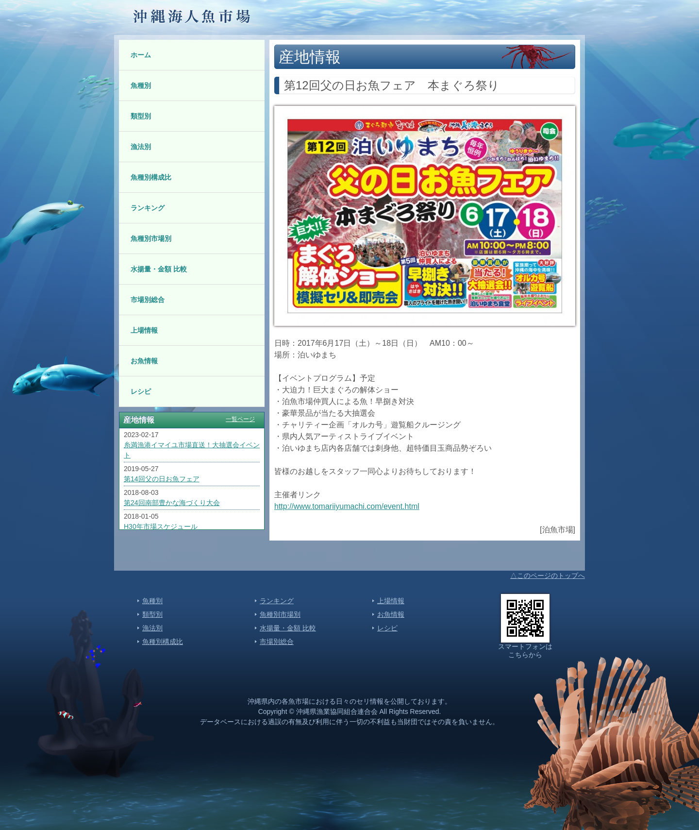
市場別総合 (148, 300)
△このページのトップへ (547, 575)
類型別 (141, 116)
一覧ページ (240, 419)
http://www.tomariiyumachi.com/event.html (346, 506)
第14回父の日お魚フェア (162, 479)
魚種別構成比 (151, 177)
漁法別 (141, 147)
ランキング (148, 208)
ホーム (141, 55)
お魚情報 (144, 361)
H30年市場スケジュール (161, 526)
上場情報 (144, 330)
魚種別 (141, 85)
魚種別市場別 (151, 238)
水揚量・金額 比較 (159, 269)
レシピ (141, 391)
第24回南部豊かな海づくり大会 (172, 503)
